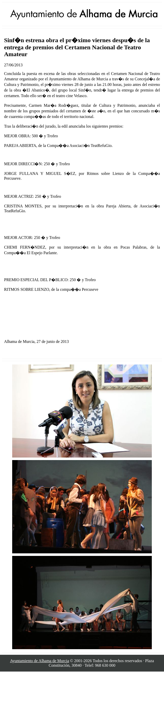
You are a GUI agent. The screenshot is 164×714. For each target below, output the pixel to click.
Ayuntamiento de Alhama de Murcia (39, 661)
